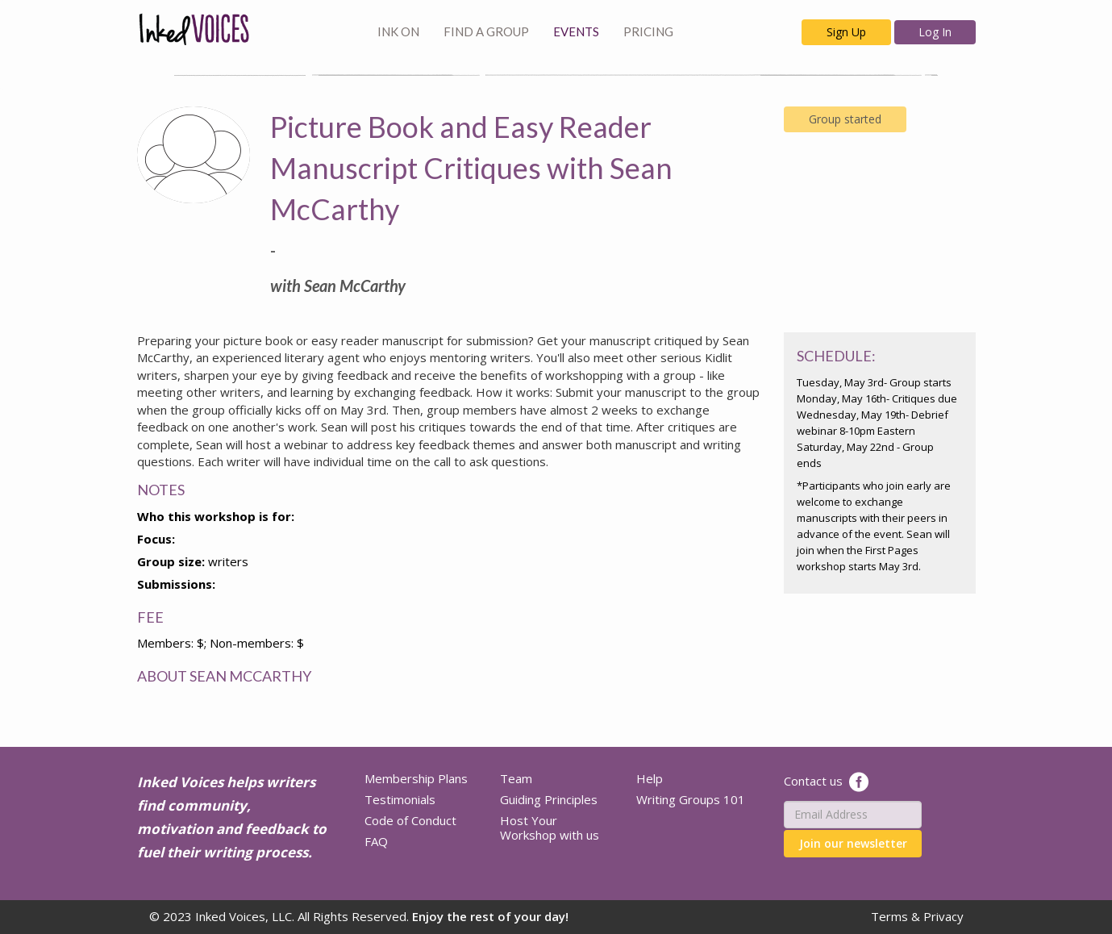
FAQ (376, 841)
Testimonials (399, 799)
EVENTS (576, 31)
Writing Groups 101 (690, 799)
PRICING (648, 31)
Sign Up (846, 32)
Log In (935, 32)
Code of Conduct (410, 820)
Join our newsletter (853, 843)
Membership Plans (416, 778)
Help (649, 778)
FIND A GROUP (486, 31)
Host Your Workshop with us (549, 827)
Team (516, 778)
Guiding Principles (549, 799)
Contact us (813, 780)
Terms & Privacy (917, 916)
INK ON (398, 31)
